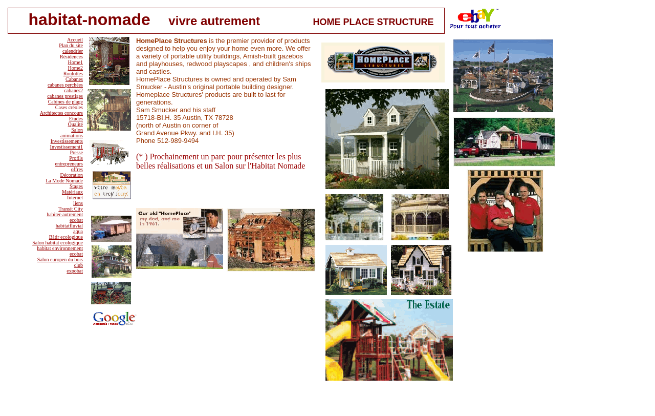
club (78, 265)
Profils (76, 158)
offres (77, 169)
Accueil (75, 40)
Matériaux (72, 192)
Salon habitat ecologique (57, 242)
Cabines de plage (65, 102)
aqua (78, 231)
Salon (77, 130)
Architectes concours (61, 113)
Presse (76, 152)
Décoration (71, 175)
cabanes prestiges (65, 96)
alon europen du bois (61, 259)
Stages (76, 186)
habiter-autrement (65, 214)
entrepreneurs (69, 164)
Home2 (75, 68)
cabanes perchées (65, 85)
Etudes (76, 118)
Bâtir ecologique (66, 237)
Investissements (67, 141)
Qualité (75, 124)
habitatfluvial (69, 225)
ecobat (76, 220)
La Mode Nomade (64, 180)
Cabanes (74, 79)
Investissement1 (66, 147)
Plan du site (71, 45)
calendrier (72, 51)
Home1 (75, 62)
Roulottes (73, 73)
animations (71, 135)
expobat (75, 271)
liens (78, 203)
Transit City (70, 209)
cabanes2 (73, 90)
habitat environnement (60, 248)
